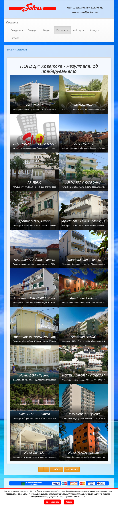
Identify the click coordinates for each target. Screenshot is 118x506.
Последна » (72, 469)
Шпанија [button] (94, 30)
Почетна (12, 22)
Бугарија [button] (33, 30)
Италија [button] (16, 38)
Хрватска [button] (62, 30)
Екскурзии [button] (17, 30)
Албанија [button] (78, 30)
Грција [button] (47, 30)
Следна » (56, 469)
